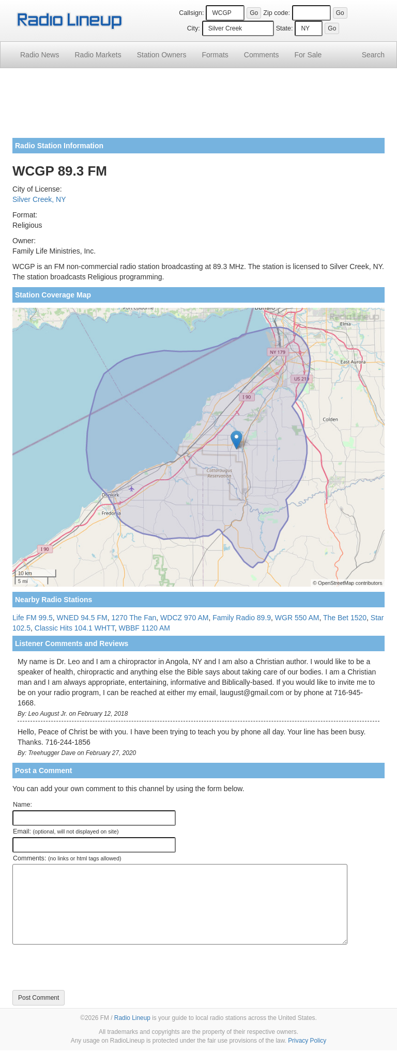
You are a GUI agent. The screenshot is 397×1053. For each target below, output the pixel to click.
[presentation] (91, 967)
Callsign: (191, 13)
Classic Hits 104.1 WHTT (75, 628)
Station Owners (162, 55)
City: (193, 28)
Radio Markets (97, 55)
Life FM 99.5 (32, 618)
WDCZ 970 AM (184, 618)
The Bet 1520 (345, 618)
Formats (215, 55)
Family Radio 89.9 (241, 618)
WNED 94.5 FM (82, 618)
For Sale (308, 55)
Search (373, 55)
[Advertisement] (198, 107)
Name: (22, 804)
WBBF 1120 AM (144, 628)
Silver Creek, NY (39, 199)
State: (284, 28)
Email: (66, 831)
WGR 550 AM (297, 618)
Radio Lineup (132, 1017)
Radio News (39, 55)
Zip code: (276, 13)
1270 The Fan (133, 618)
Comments (261, 55)
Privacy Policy (307, 1040)
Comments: (67, 858)
